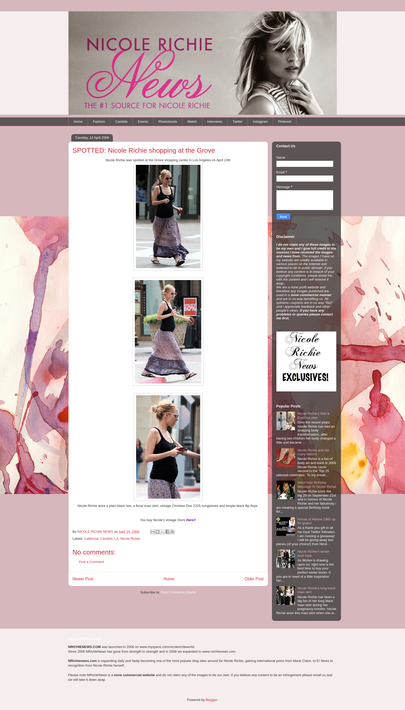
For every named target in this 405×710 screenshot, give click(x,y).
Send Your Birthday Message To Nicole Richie (317, 485)
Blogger (211, 700)
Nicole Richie (130, 539)
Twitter (238, 122)
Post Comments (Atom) (178, 592)
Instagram (260, 122)
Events (143, 122)
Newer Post (83, 579)
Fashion (99, 122)
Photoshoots (167, 122)
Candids (121, 122)
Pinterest (284, 122)
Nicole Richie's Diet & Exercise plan (314, 416)
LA (116, 539)
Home (78, 122)
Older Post (254, 579)
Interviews (214, 122)
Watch (192, 122)
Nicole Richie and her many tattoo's (314, 452)
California (91, 539)
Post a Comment (91, 562)
